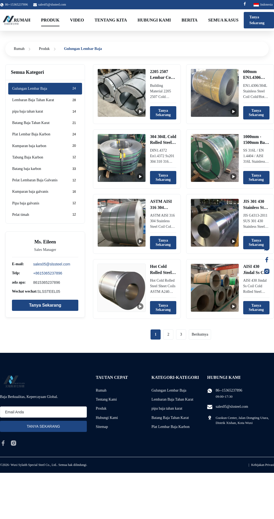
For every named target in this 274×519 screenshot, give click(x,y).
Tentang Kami (106, 399)
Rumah (22, 20)
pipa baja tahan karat (166, 408)
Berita (190, 20)
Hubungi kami (154, 20)
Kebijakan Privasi (262, 465)
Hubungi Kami (107, 418)
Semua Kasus (223, 20)
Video (77, 20)
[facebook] (3, 443)
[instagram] (13, 443)
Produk (50, 20)
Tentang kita (111, 20)
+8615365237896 (47, 273)
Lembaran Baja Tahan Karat (172, 399)
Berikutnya (200, 334)
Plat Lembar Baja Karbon (170, 427)
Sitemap (102, 427)
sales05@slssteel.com (52, 4)
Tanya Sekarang (256, 20)
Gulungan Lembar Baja (168, 390)
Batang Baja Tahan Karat (170, 418)
